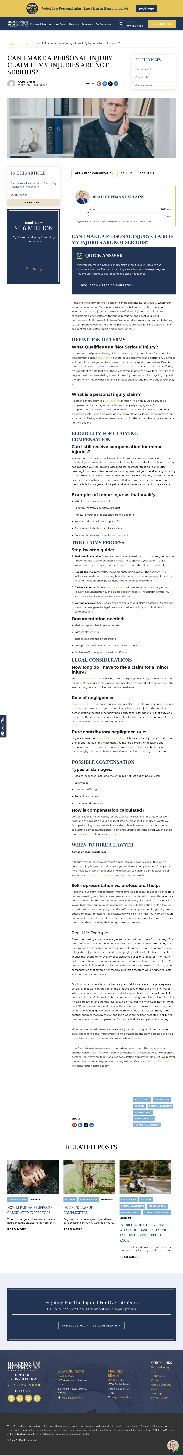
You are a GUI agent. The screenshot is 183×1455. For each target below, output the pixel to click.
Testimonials (159, 1376)
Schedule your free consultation (91, 1325)
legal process (112, 400)
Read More (146, 8)
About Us (73, 24)
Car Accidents (162, 1100)
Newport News (71, 1371)
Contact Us (141, 77)
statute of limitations (89, 678)
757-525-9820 (24, 1385)
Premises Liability (144, 1119)
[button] (27, 269)
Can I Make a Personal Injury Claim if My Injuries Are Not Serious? (33, 185)
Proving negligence (83, 704)
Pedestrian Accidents (160, 1106)
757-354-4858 (116, 1379)
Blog (25, 43)
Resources (87, 24)
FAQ (154, 1371)
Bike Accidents (143, 69)
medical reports (115, 587)
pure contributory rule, (109, 738)
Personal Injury (38, 24)
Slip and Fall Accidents (147, 1125)
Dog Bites (139, 1106)
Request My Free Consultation (107, 285)
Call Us (127, 173)
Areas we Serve (57, 24)
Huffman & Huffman (158, 1061)
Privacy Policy (159, 1397)
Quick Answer (19, 195)
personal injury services (100, 875)
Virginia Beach (115, 1373)
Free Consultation (161, 23)
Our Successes (103, 24)
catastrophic (104, 357)
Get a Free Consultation (94, 173)
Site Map (156, 1393)
